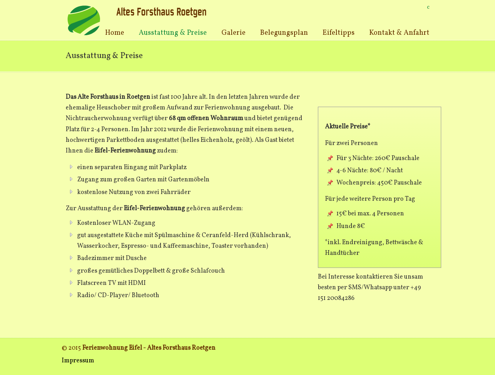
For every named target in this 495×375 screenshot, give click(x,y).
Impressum (78, 360)
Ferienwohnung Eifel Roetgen (138, 19)
